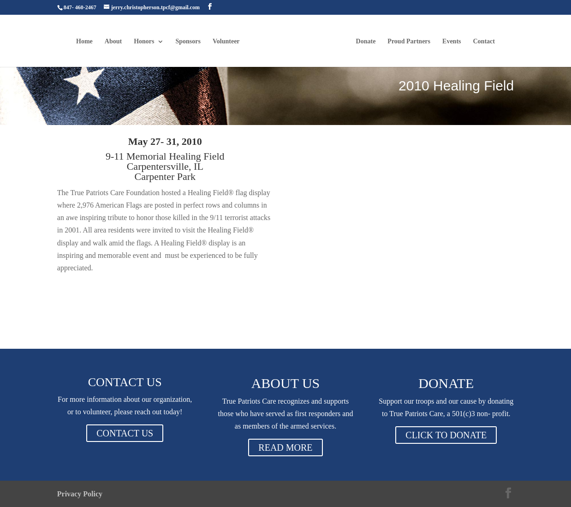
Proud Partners (408, 41)
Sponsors (188, 41)
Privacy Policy (79, 494)
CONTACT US (124, 433)
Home (84, 41)
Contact (484, 41)
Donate (366, 41)
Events (451, 41)
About (113, 41)
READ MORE (285, 447)
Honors (144, 41)
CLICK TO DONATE (446, 435)
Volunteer (226, 41)
